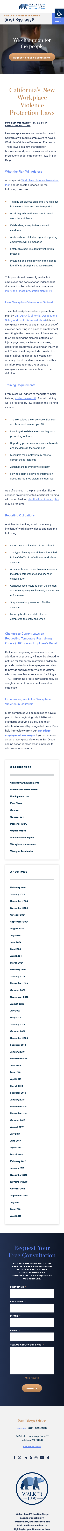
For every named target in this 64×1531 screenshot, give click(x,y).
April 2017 (15, 1147)
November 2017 (18, 1113)
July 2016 (15, 1202)
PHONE (15, 1316)
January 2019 (17, 1051)
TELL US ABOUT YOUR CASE (27, 1344)
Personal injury (18, 823)
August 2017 (17, 1127)
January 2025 (17, 894)
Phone (21, 1428)
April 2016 (15, 1216)
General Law (17, 816)
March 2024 (16, 962)
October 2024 (17, 914)
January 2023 (17, 1024)
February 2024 (18, 969)
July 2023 (15, 1010)
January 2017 (17, 1168)
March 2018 (16, 1085)
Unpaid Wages (18, 830)
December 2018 (18, 1058)
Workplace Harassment (23, 844)
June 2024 (15, 942)
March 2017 (16, 1154)
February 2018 (18, 1092)
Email (15, 1330)
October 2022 (17, 1031)
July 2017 (15, 1133)
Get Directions (32, 1446)
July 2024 (15, 935)
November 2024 (19, 907)
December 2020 (19, 1038)
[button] (59, 13)
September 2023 (19, 996)
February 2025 (18, 887)
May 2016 (15, 1209)
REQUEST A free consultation (32, 57)
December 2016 (18, 1174)
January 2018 (17, 1099)
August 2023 (17, 1003)
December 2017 (18, 1106)
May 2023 (15, 1017)
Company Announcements (24, 782)
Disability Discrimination (24, 789)
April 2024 (16, 955)
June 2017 (15, 1140)
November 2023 (19, 983)
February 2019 (18, 1044)
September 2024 (19, 921)
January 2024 (17, 976)
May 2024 (15, 949)
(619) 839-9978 (19, 20)
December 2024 (19, 901)
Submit (32, 1388)
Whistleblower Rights (22, 837)
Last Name (18, 1301)
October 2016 (17, 1188)
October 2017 (17, 1120)
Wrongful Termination (22, 851)
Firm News (16, 803)
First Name (18, 1287)
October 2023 (17, 990)
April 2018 (15, 1079)
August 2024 (17, 928)
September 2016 (19, 1195)
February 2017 (18, 1161)
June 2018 (15, 1065)
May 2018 (15, 1072)
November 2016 (18, 1181)
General (14, 810)
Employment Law (17, 125)
